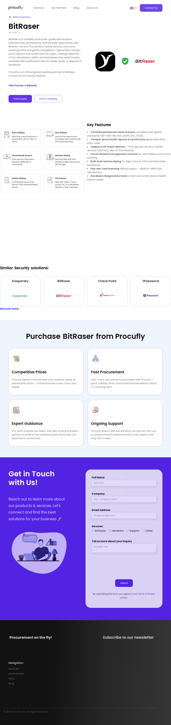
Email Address (101, 510)
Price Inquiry (20, 104)
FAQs (12, 687)
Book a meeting (48, 104)
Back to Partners (21, 17)
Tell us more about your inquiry (112, 541)
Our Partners (16, 682)
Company (98, 494)
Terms (141, 593)
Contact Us (151, 7)
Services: (97, 526)
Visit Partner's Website (23, 85)
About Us (92, 8)
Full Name (98, 477)
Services (38, 8)
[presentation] (124, 564)
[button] (133, 8)
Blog (76, 8)
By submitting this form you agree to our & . (124, 595)
